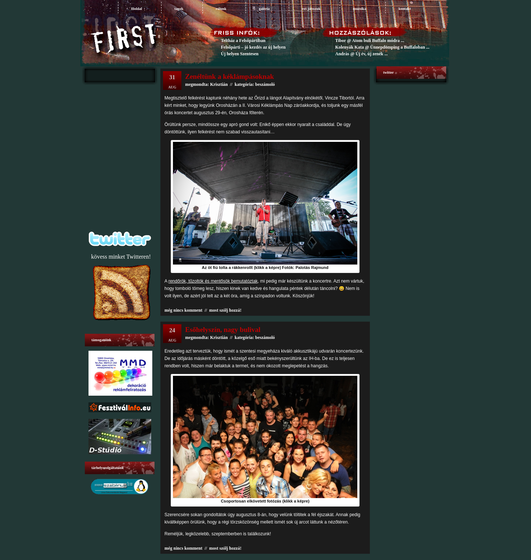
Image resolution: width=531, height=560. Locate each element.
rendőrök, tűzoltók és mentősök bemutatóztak (213, 281)
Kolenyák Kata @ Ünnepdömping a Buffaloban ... (382, 47)
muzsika (359, 9)
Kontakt (405, 9)
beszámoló (265, 337)
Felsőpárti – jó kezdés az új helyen (253, 47)
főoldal (136, 9)
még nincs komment (183, 310)
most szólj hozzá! (225, 310)
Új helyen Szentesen (239, 53)
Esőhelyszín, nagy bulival (222, 329)
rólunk (221, 9)
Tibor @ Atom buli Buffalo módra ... (369, 40)
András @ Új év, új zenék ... (361, 53)
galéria (264, 9)
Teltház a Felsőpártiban (243, 40)
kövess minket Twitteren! (121, 256)
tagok (178, 9)
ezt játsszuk (311, 9)
